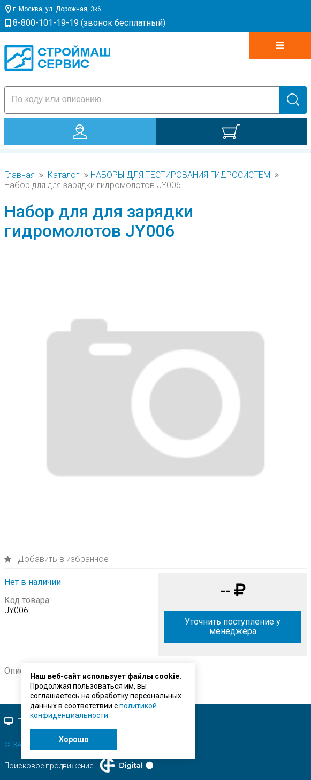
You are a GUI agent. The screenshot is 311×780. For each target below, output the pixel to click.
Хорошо (74, 739)
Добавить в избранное (62, 559)
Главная (19, 175)
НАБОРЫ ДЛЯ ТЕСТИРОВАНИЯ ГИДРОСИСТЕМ (180, 175)
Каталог (64, 175)
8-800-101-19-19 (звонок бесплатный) (89, 23)
